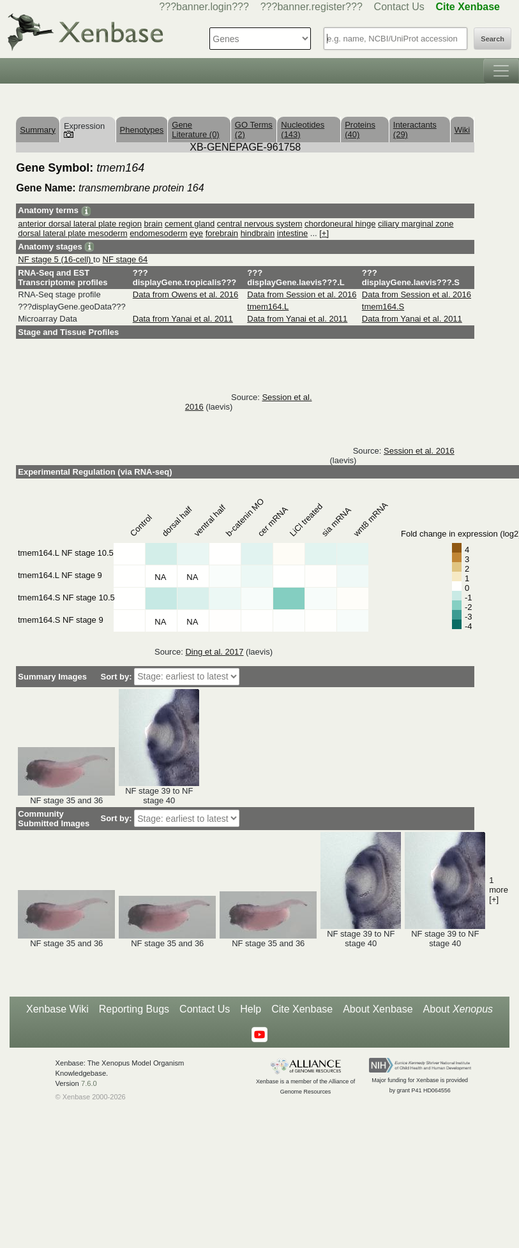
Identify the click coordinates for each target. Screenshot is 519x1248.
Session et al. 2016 (419, 451)
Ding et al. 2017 (214, 652)
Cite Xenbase (302, 1009)
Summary (38, 130)
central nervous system (260, 223)
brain (153, 223)
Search (492, 39)
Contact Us (399, 6)
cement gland (189, 223)
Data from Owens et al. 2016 (185, 294)
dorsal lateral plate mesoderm (72, 233)
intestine (292, 233)
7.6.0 (89, 1083)
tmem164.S (383, 306)
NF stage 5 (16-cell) (55, 259)
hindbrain (258, 233)
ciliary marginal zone (416, 223)
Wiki (462, 130)
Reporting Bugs (134, 1009)
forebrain (222, 233)
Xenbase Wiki (57, 1009)
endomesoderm (158, 233)
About (458, 1009)
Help (250, 1009)
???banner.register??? (311, 6)
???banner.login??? (204, 6)
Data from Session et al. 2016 (301, 294)
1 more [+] (498, 889)
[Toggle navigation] (501, 71)
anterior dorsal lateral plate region (80, 223)
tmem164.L (268, 306)
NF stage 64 (125, 259)
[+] (324, 233)
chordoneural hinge (340, 223)
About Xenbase (377, 1009)
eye (196, 233)
